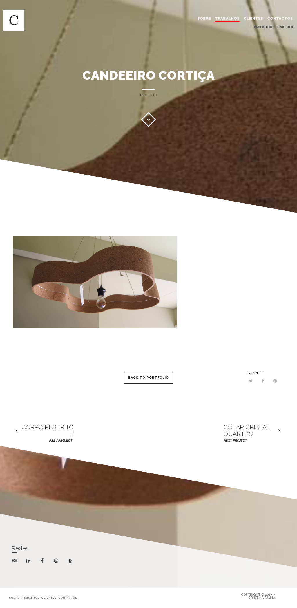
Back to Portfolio (148, 378)
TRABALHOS (227, 17)
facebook (43, 561)
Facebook (263, 26)
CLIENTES (253, 17)
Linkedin (284, 26)
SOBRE (204, 17)
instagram (57, 561)
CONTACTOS (280, 17)
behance (15, 561)
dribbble (71, 561)
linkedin (29, 561)
